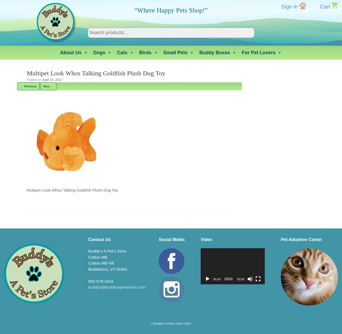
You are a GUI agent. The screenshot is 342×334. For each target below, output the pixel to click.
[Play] (207, 279)
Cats (125, 52)
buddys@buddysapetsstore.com (117, 287)
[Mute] (250, 279)
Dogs (102, 52)
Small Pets (178, 52)
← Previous (28, 86)
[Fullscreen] (258, 279)
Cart (325, 7)
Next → (48, 86)
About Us (74, 52)
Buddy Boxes (217, 52)
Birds (148, 52)
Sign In (289, 7)
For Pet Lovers (262, 52)
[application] (233, 266)
